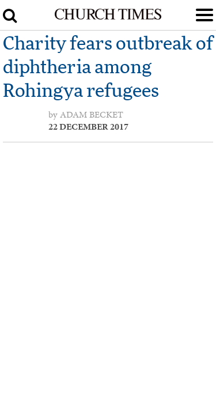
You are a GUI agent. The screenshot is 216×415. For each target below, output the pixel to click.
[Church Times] (108, 17)
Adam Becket (91, 114)
